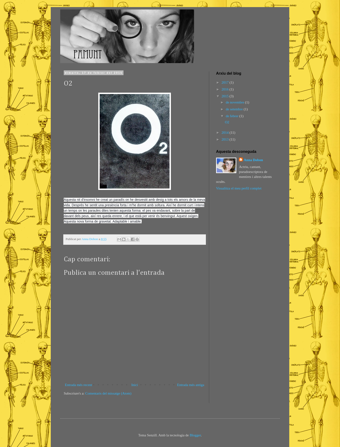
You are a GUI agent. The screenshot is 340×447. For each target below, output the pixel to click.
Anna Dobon (253, 160)
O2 (227, 122)
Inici (134, 385)
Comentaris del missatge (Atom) (108, 393)
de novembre (235, 102)
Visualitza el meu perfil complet (238, 188)
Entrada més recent (78, 385)
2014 (225, 132)
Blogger (195, 435)
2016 (225, 89)
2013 (225, 139)
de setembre (235, 109)
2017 (225, 82)
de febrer (232, 116)
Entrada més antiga (190, 385)
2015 (225, 96)
